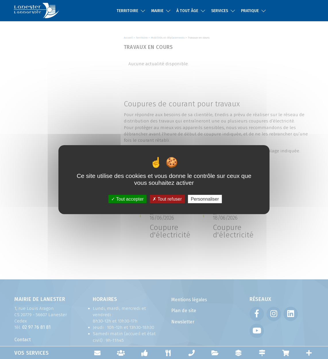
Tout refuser (167, 198)
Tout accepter (127, 198)
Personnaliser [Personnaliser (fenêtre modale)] (205, 198)
